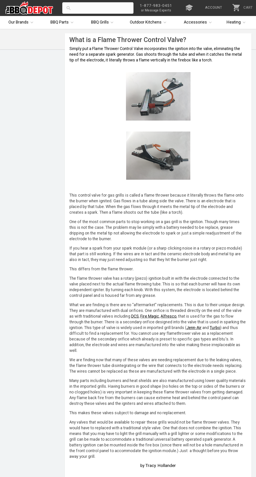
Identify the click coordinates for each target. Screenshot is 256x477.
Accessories (199, 22)
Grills (103, 22)
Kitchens (149, 22)
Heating (237, 22)
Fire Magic (149, 316)
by (158, 465)
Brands (21, 22)
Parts (63, 22)
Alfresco (168, 316)
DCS (135, 316)
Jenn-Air (193, 327)
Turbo (215, 327)
